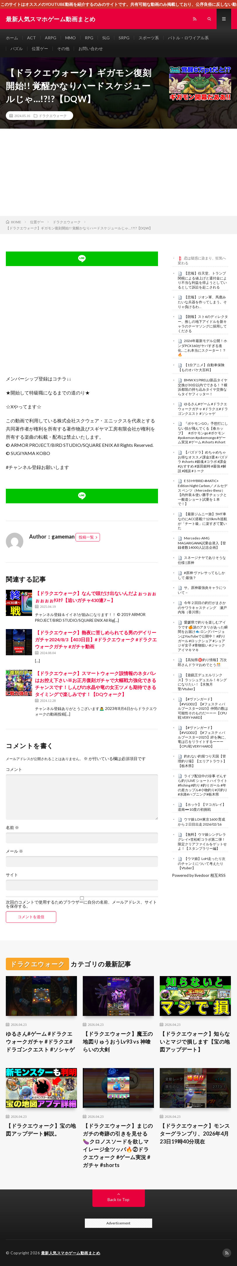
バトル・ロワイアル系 (188, 37)
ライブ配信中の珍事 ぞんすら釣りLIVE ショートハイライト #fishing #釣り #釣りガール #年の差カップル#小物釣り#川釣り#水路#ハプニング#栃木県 (202, 785)
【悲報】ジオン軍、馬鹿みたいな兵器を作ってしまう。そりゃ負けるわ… (202, 302)
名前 (12, 828)
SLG (106, 37)
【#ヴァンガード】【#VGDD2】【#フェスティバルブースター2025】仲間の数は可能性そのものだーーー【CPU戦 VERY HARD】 (203, 708)
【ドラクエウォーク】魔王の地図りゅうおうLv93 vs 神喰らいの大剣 (118, 1041)
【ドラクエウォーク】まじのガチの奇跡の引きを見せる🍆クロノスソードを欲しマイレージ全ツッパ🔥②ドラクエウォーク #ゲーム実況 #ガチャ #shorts (118, 1145)
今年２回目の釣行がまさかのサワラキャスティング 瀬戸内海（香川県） (202, 608)
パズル (16, 48)
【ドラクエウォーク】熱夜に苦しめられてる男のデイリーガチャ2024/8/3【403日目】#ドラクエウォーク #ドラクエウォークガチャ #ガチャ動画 (96, 639)
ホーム (12, 37)
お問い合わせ (90, 48)
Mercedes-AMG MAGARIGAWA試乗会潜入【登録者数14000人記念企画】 (202, 543)
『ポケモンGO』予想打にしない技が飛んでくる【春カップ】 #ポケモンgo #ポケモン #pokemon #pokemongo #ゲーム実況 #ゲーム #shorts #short (203, 432)
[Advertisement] (118, 172)
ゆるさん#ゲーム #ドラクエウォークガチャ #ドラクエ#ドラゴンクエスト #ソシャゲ (203, 409)
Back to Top (118, 1199)
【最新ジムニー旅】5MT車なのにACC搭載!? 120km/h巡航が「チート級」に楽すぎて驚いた (202, 521)
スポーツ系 (148, 37)
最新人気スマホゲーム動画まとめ (70, 1253)
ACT (31, 37)
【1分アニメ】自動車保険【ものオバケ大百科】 (201, 367)
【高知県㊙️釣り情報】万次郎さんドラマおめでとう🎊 (202, 662)
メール (14, 851)
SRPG (124, 37)
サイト (12, 875)
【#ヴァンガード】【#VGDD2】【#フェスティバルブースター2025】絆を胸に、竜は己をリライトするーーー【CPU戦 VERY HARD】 (203, 736)
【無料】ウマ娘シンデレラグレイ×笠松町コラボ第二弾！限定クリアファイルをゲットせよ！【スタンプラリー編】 (202, 841)
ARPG (50, 37)
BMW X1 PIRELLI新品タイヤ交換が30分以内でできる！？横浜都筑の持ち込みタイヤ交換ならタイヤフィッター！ (202, 387)
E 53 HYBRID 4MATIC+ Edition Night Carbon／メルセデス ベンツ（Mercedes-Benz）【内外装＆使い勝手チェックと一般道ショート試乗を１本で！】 (202, 492)
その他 (63, 48)
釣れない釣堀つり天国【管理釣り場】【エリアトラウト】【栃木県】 (202, 761)
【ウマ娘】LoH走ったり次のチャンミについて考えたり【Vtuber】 (201, 863)
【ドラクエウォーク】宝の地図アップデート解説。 (41, 1129)
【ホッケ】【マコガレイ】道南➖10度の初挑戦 (202, 807)
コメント (14, 769)
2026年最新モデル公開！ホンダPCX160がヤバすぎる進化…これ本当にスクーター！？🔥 (202, 348)
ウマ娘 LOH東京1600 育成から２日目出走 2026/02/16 (201, 821)
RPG (89, 37)
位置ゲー (40, 48)
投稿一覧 (86, 537)
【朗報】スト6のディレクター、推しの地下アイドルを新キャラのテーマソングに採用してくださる (203, 323)
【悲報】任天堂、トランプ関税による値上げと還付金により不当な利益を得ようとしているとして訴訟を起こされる (202, 280)
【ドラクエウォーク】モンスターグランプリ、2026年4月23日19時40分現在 (195, 1133)
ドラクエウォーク (53, 115)
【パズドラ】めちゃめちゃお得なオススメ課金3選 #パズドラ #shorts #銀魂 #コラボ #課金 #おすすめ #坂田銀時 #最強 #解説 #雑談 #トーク (203, 461)
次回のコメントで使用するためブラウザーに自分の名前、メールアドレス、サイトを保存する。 (81, 904)
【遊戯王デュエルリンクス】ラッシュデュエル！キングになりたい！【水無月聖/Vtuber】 (202, 682)
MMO (70, 37)
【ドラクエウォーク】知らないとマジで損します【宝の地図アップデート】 (195, 1041)
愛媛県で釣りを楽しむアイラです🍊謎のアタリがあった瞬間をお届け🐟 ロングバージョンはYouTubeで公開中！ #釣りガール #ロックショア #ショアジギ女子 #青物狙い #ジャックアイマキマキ (203, 636)
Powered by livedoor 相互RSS (199, 875)
